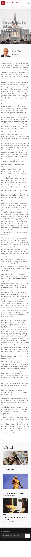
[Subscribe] (27, 536)
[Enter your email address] (13, 536)
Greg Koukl (15, 50)
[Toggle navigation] (28, 3)
